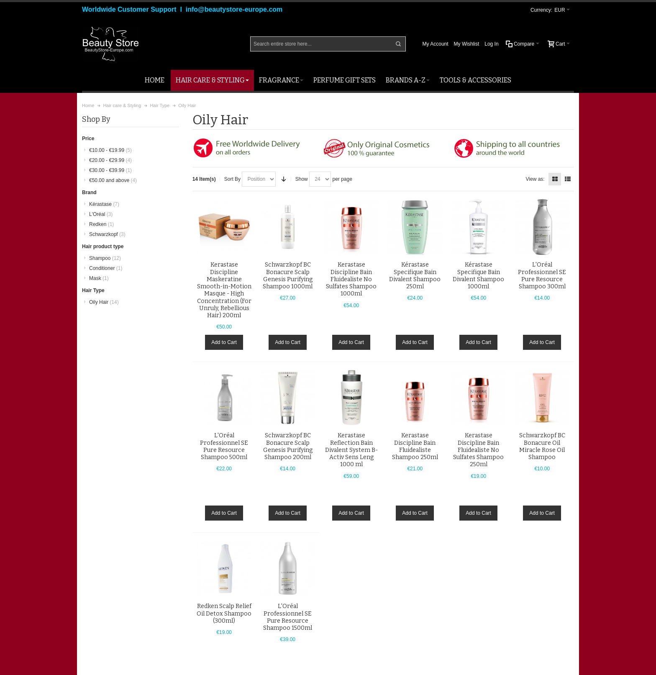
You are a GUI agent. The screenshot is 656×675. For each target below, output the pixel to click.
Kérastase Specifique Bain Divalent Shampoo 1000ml (478, 275)
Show (301, 179)
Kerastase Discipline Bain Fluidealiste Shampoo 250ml (415, 446)
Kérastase (104, 204)
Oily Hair (104, 302)
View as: (535, 179)
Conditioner (105, 268)
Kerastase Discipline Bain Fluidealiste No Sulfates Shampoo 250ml (478, 450)
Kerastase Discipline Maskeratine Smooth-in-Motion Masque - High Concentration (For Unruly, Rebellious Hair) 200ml (224, 290)
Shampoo (105, 258)
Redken (101, 224)
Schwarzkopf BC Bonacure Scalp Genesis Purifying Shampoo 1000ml (288, 275)
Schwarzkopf (107, 234)
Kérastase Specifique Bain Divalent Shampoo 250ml (415, 275)
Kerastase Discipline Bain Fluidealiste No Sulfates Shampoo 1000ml (351, 279)
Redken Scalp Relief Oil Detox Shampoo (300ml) (224, 613)
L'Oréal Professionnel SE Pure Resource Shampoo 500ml (224, 446)
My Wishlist (466, 44)
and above (113, 180)
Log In (491, 44)
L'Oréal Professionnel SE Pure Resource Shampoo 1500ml (287, 617)
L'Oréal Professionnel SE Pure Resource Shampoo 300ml (542, 275)
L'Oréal (101, 214)
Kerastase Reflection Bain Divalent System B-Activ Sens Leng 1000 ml (351, 450)
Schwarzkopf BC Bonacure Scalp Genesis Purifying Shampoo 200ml (288, 446)
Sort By (232, 179)
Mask (99, 278)
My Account (435, 44)
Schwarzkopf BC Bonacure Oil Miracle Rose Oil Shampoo (542, 446)
